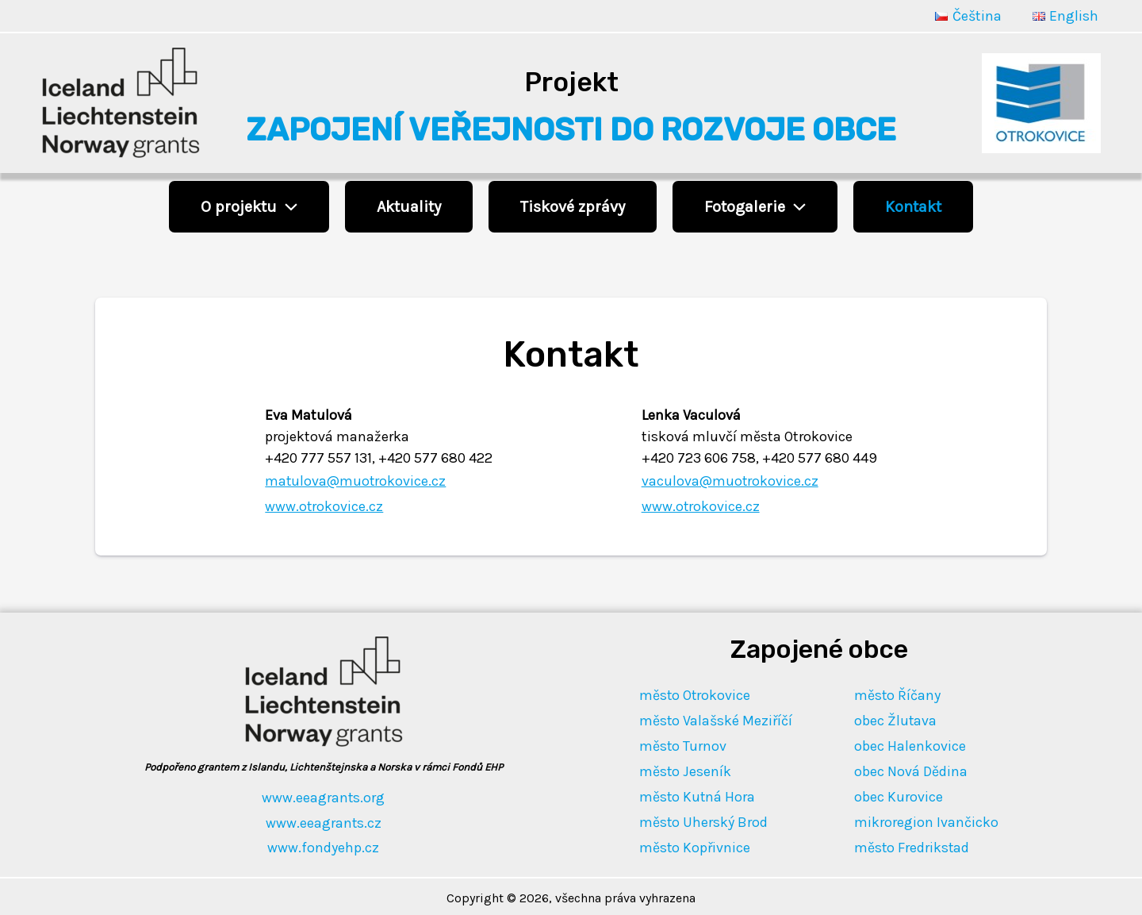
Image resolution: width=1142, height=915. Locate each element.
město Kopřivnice (694, 844)
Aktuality (409, 207)
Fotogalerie (755, 207)
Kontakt (913, 207)
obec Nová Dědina (911, 770)
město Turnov (682, 744)
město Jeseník (684, 770)
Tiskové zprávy (572, 207)
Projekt (571, 82)
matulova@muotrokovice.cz (356, 481)
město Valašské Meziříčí (715, 720)
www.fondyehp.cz (323, 846)
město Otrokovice (694, 694)
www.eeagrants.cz (323, 821)
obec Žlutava (896, 720)
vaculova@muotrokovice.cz (731, 481)
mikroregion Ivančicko (927, 819)
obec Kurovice (899, 794)
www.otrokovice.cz (324, 506)
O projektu (249, 207)
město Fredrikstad (913, 844)
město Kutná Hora (697, 794)
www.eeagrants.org (323, 796)
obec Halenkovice (911, 744)
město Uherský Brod (703, 819)
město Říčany (898, 694)
